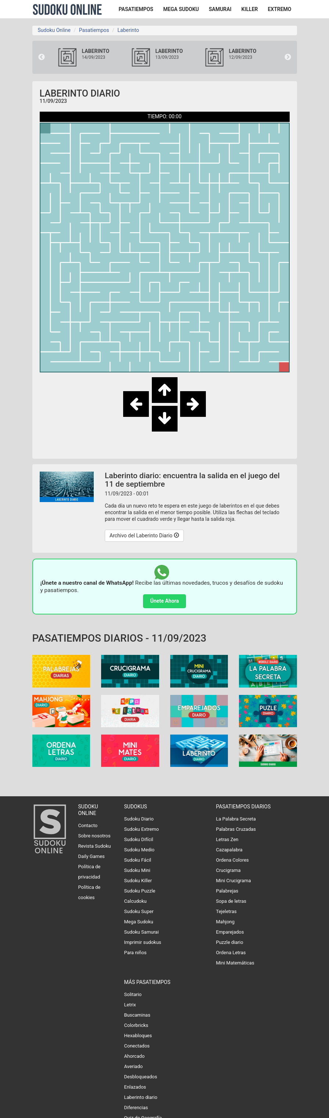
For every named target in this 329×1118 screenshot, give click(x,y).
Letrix (130, 1004)
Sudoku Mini (137, 870)
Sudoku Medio (139, 849)
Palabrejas (227, 891)
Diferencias (136, 1107)
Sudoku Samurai (141, 932)
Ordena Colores (232, 860)
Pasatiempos (94, 30)
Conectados (137, 1046)
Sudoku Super (139, 911)
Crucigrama (228, 870)
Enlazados (135, 1087)
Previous (41, 57)
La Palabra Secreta (236, 819)
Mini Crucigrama (233, 880)
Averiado (133, 1066)
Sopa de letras (231, 901)
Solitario (133, 994)
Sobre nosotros (94, 835)
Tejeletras (226, 911)
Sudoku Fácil (137, 860)
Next (288, 57)
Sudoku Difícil (138, 839)
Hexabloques (138, 1035)
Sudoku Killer (138, 880)
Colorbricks (136, 1025)
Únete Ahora (164, 601)
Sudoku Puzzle (139, 891)
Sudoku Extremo (141, 829)
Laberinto (128, 30)
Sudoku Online (67, 9)
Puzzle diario (229, 942)
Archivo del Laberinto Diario (144, 535)
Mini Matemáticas (235, 963)
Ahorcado (134, 1056)
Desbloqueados (140, 1076)
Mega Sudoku (138, 921)
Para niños (135, 952)
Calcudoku (135, 901)
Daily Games (91, 856)
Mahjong (225, 921)
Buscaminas (137, 1015)
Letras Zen (227, 839)
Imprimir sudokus (142, 942)
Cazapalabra (229, 849)
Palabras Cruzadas (236, 829)
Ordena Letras (231, 952)
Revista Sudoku (94, 846)
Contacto (88, 825)
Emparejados (230, 932)
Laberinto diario (140, 1097)
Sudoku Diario (139, 819)
